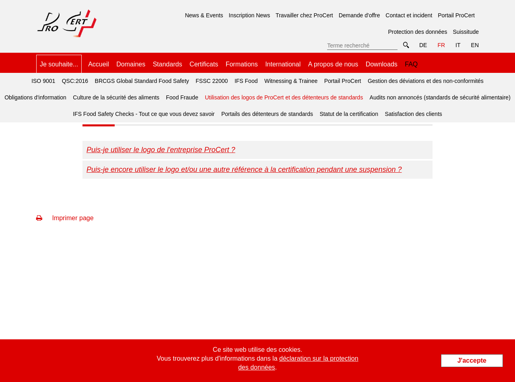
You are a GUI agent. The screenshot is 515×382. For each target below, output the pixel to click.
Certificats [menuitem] (204, 64)
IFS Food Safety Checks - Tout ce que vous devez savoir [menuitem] (143, 114)
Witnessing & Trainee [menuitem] (290, 81)
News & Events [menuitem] (204, 15)
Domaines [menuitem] (130, 64)
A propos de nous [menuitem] (333, 64)
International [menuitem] (283, 64)
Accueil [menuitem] (98, 64)
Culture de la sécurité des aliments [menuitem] (116, 97)
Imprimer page (65, 218)
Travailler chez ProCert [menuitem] (304, 15)
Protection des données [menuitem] (417, 32)
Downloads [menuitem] (382, 64)
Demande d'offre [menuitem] (359, 15)
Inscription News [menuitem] (249, 15)
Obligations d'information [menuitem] (35, 97)
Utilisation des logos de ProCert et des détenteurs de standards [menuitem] (282, 95)
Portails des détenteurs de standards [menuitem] (267, 114)
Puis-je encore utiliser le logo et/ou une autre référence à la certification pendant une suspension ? (244, 169)
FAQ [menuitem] (411, 64)
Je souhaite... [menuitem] (59, 64)
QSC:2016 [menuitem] (75, 81)
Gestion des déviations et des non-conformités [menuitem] (426, 81)
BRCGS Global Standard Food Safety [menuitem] (142, 81)
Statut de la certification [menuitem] (348, 114)
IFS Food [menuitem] (246, 81)
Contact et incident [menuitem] (408, 15)
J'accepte (471, 360)
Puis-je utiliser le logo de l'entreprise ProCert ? (161, 150)
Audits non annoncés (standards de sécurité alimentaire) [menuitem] (440, 97)
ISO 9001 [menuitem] (43, 81)
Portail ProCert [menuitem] (456, 15)
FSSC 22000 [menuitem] (212, 81)
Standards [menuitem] (167, 64)
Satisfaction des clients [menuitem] (413, 114)
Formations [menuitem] (242, 64)
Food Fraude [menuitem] (182, 97)
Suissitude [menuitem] (466, 32)
